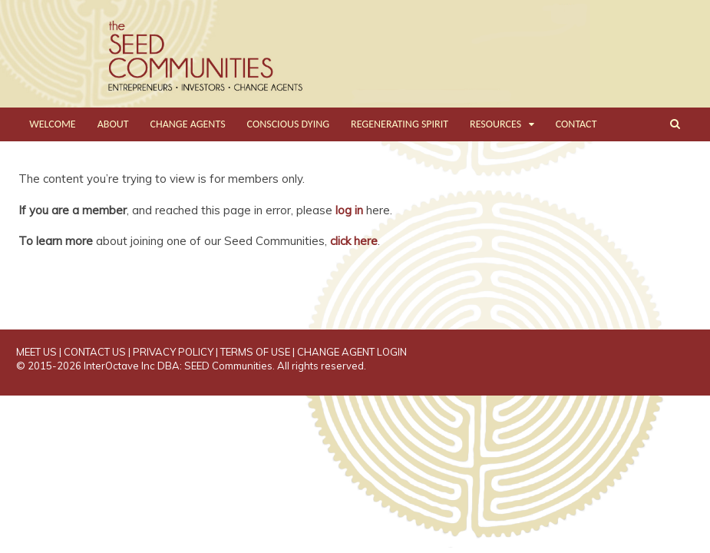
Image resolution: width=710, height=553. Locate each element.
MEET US (36, 352)
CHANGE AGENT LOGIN (352, 352)
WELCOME (52, 124)
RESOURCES (495, 124)
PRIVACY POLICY (173, 352)
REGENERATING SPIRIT (399, 124)
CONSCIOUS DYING (288, 124)
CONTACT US (95, 352)
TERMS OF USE (255, 352)
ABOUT (113, 124)
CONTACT (576, 124)
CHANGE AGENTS (188, 124)
